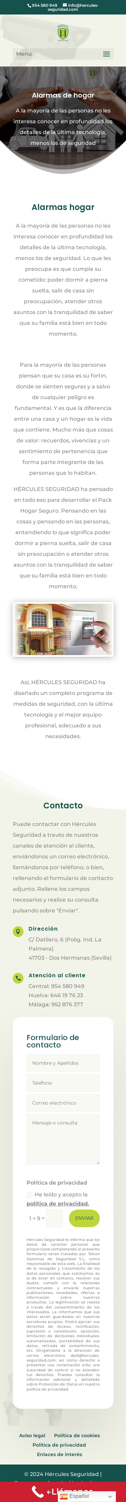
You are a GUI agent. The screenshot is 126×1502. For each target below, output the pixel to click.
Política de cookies (77, 1435)
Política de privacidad (59, 1445)
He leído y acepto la (58, 1199)
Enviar (84, 1218)
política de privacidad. (58, 1203)
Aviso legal (32, 1435)
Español (74, 1497)
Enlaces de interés (59, 1454)
